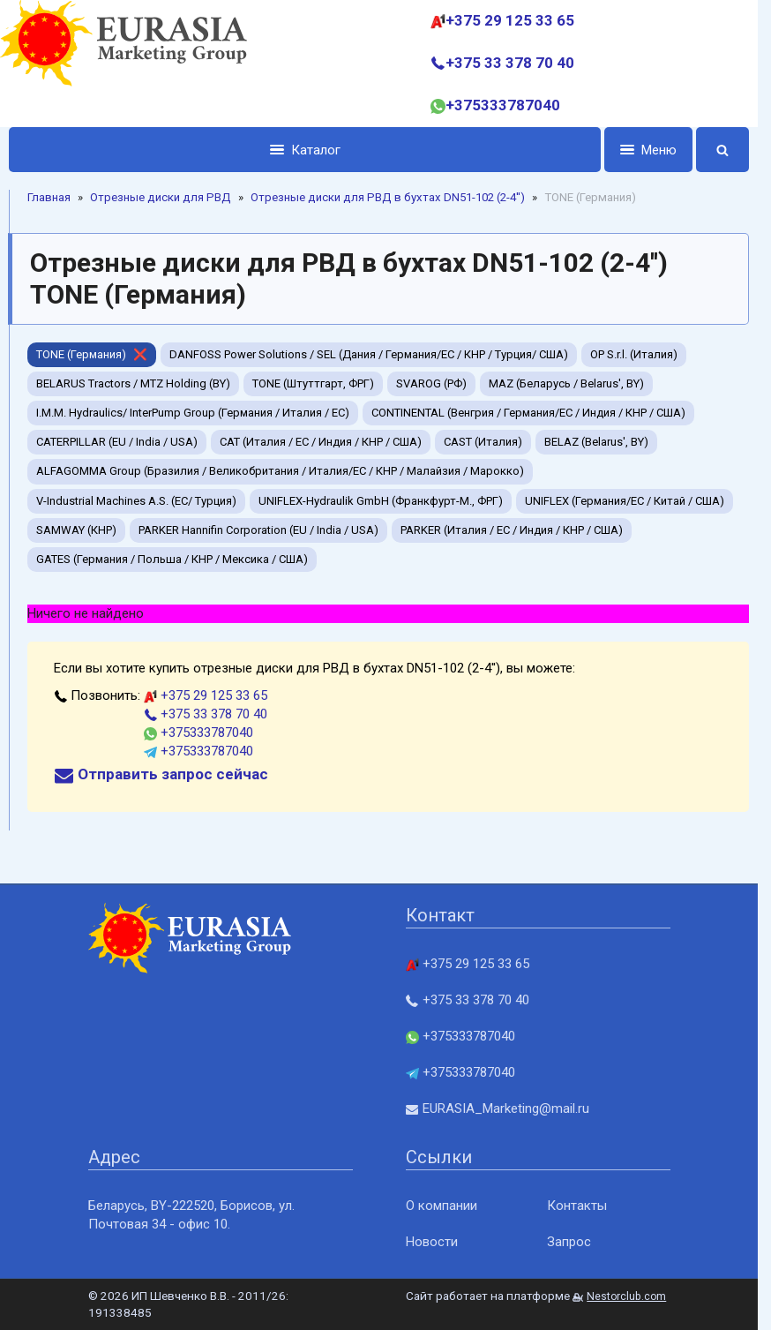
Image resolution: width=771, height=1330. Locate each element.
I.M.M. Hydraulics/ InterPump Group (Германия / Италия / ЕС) (192, 412)
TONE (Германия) (81, 354)
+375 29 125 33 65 (502, 20)
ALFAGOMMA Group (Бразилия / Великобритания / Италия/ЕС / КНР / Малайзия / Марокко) (280, 470)
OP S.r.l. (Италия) (633, 354)
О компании (441, 1206)
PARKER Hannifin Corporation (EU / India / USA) (258, 530)
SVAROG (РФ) (431, 383)
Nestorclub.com (626, 1296)
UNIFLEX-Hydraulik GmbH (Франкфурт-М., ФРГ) (380, 500)
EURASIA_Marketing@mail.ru (497, 1108)
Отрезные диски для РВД (160, 197)
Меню (648, 150)
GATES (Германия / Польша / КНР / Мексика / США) (172, 559)
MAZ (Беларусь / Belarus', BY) (566, 383)
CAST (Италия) (483, 441)
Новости (432, 1242)
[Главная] (123, 63)
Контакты (577, 1206)
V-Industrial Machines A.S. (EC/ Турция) (136, 500)
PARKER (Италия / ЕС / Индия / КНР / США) (511, 530)
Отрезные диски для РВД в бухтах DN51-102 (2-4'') (388, 197)
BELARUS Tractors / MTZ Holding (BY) (133, 383)
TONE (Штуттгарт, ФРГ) (313, 383)
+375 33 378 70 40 (502, 62)
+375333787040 (495, 105)
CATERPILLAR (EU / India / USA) (117, 441)
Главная (49, 197)
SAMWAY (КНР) (76, 530)
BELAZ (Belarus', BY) (596, 441)
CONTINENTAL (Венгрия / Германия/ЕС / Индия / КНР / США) (528, 412)
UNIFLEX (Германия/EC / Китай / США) (624, 500)
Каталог (305, 150)
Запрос (569, 1242)
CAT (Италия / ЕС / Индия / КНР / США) (321, 441)
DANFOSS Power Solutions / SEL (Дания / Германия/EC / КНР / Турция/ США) (368, 354)
